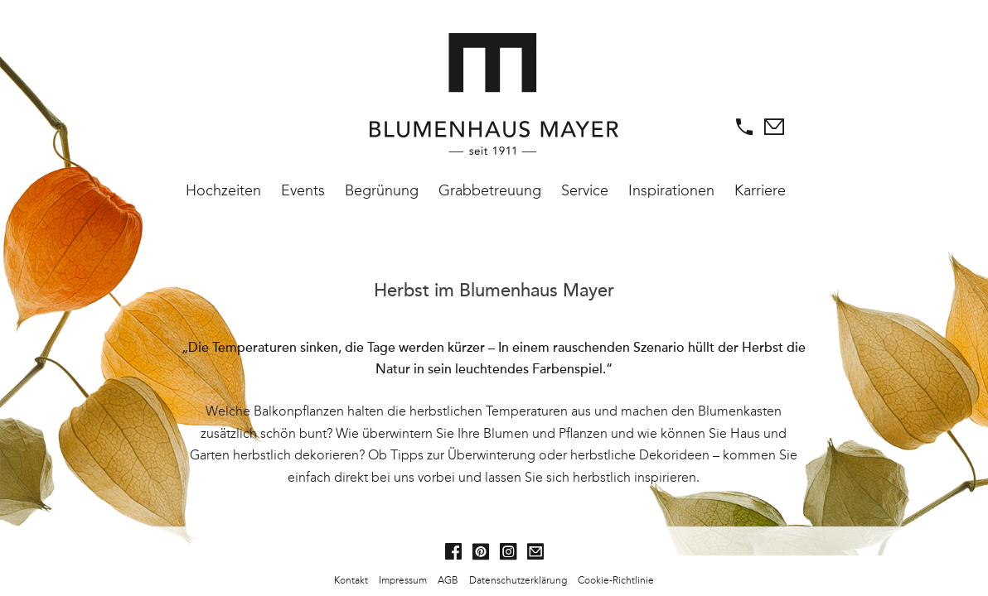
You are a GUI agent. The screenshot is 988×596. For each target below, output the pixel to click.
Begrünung (382, 190)
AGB (448, 580)
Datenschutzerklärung (518, 580)
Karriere (760, 190)
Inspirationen (671, 190)
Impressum (403, 580)
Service (584, 190)
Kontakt (351, 580)
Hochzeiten (223, 190)
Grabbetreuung (489, 190)
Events (303, 190)
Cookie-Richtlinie (616, 580)
